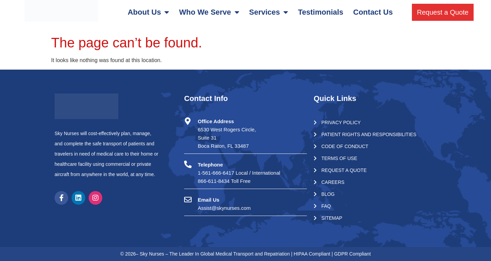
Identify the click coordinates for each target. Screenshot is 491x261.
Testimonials (320, 12)
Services (268, 12)
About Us (148, 12)
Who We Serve (209, 12)
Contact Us (373, 12)
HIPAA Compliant (312, 254)
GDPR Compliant (352, 254)
